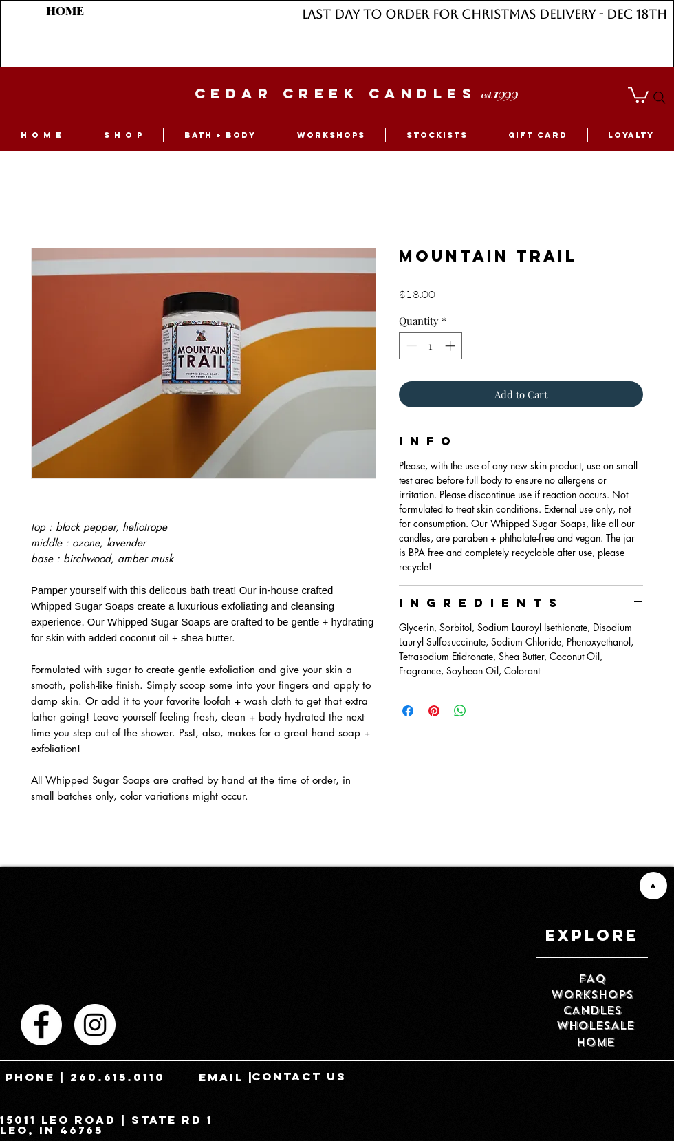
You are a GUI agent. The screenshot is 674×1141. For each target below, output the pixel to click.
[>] (653, 885)
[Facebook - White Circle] (41, 1024)
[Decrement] (410, 346)
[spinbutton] (431, 346)
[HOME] (65, 11)
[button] (638, 94)
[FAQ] (592, 979)
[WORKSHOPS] (592, 995)
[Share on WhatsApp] (460, 711)
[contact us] (299, 1077)
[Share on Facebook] (408, 711)
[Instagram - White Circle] (95, 1024)
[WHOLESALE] (594, 1026)
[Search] (659, 97)
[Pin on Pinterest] (434, 711)
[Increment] (451, 346)
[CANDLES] (592, 1011)
